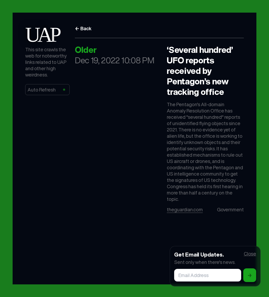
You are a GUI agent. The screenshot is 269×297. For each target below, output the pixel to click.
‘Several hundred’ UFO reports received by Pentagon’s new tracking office (200, 70)
